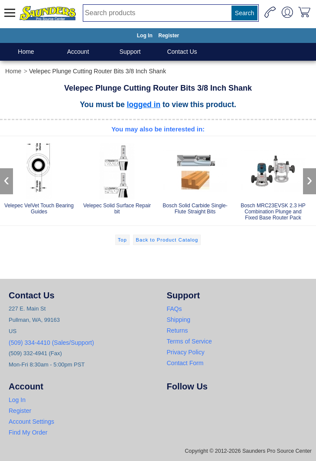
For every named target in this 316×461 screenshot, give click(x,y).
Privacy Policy (186, 352)
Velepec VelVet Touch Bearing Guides (39, 177)
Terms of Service (189, 341)
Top (122, 239)
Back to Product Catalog (167, 239)
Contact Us (182, 51)
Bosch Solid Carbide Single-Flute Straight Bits (195, 177)
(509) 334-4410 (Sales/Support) (51, 342)
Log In (145, 36)
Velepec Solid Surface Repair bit (117, 177)
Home (26, 51)
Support (129, 51)
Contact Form (185, 363)
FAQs (174, 308)
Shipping (179, 319)
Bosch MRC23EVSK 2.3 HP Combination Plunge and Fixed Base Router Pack (273, 180)
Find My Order (28, 432)
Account (78, 51)
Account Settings (31, 421)
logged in (144, 104)
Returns (177, 330)
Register (168, 36)
